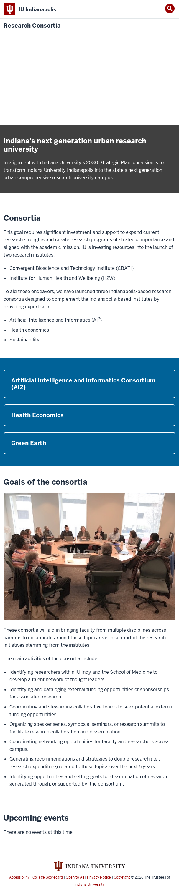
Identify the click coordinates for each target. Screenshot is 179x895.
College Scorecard (47, 877)
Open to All (75, 877)
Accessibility (19, 877)
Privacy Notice (99, 877)
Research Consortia (32, 25)
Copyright (122, 877)
